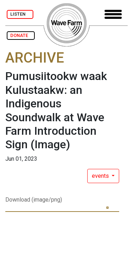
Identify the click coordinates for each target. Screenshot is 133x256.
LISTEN (20, 14)
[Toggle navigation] (113, 14)
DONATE (20, 35)
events (101, 175)
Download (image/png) (33, 199)
